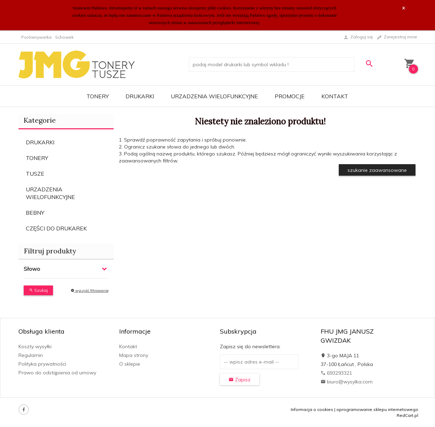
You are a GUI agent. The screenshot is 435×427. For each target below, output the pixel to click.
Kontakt (334, 96)
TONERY (97, 96)
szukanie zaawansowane (377, 170)
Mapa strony (133, 355)
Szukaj (38, 290)
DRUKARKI (139, 96)
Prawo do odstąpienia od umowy (57, 372)
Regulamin (30, 355)
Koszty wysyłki (35, 346)
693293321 (336, 373)
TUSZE (35, 173)
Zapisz (240, 379)
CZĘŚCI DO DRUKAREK (56, 228)
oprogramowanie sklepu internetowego (377, 409)
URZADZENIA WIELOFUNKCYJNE (214, 96)
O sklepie (129, 364)
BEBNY (35, 212)
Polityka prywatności (42, 364)
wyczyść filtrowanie (89, 290)
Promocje (290, 96)
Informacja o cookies (312, 409)
